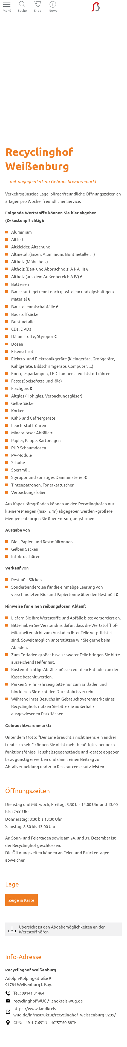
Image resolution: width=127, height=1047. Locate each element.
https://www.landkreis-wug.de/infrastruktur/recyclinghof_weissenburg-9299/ (64, 1011)
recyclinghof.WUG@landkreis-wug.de (48, 1000)
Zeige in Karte (21, 900)
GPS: (17, 1022)
